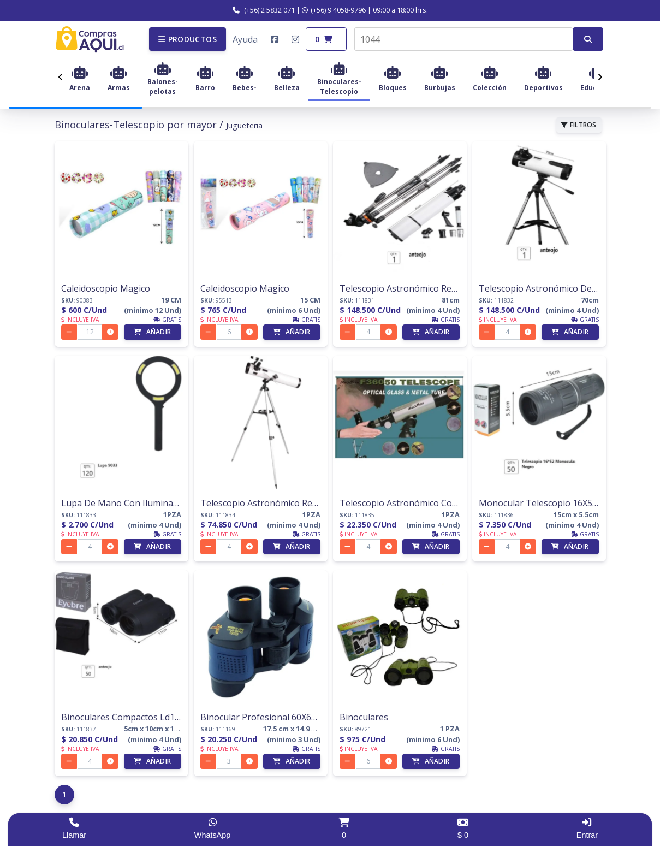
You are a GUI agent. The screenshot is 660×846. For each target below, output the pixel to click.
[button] (187, 39)
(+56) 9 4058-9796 (334, 10)
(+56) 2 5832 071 (264, 10)
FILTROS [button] (579, 124)
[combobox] (463, 39)
